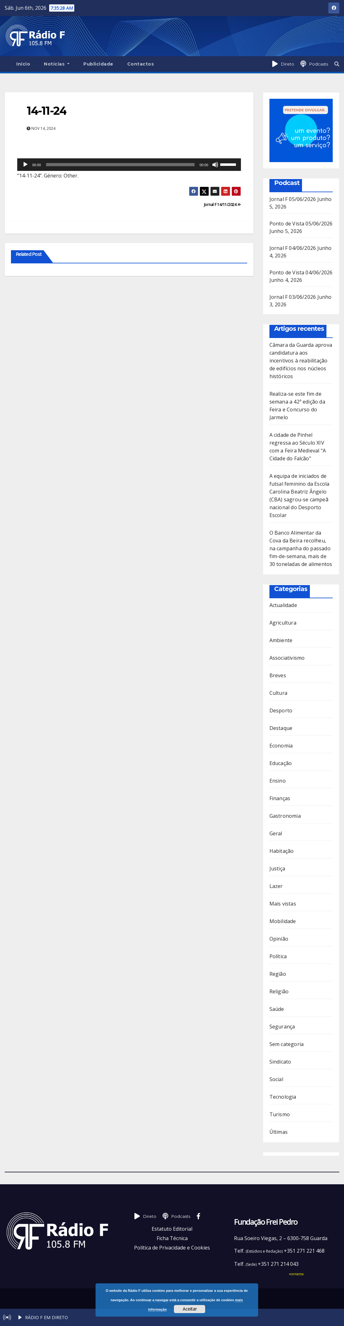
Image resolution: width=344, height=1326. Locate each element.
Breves (277, 675)
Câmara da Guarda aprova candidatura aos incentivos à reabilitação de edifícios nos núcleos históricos (300, 360)
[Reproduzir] (25, 164)
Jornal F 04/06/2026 (292, 248)
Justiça (277, 868)
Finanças (279, 798)
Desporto (281, 710)
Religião (279, 991)
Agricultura (282, 622)
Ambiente (281, 640)
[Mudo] (215, 164)
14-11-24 (46, 111)
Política (278, 956)
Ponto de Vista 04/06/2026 (301, 272)
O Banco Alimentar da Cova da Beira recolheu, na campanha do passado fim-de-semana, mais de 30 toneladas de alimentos (300, 548)
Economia (281, 745)
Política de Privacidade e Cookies (172, 1247)
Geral (275, 833)
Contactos (140, 64)
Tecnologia (282, 1096)
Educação (280, 763)
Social (276, 1079)
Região (277, 973)
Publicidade (98, 64)
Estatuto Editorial (172, 1228)
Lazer (276, 886)
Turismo (279, 1114)
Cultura (278, 692)
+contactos (296, 1274)
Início (23, 64)
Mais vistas (282, 903)
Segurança (282, 1026)
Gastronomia (285, 815)
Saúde (276, 1009)
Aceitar (190, 1309)
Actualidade (283, 605)
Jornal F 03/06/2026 (292, 296)
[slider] (120, 164)
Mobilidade (282, 921)
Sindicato (280, 1061)
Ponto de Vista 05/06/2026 (301, 223)
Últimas (278, 1131)
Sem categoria (286, 1044)
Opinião (278, 938)
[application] (129, 164)
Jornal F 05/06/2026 (292, 199)
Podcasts (318, 63)
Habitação (281, 851)
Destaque (281, 728)
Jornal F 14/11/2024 (222, 204)
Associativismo (287, 657)
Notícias (57, 64)
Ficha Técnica (172, 1238)
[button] (336, 64)
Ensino (277, 780)
